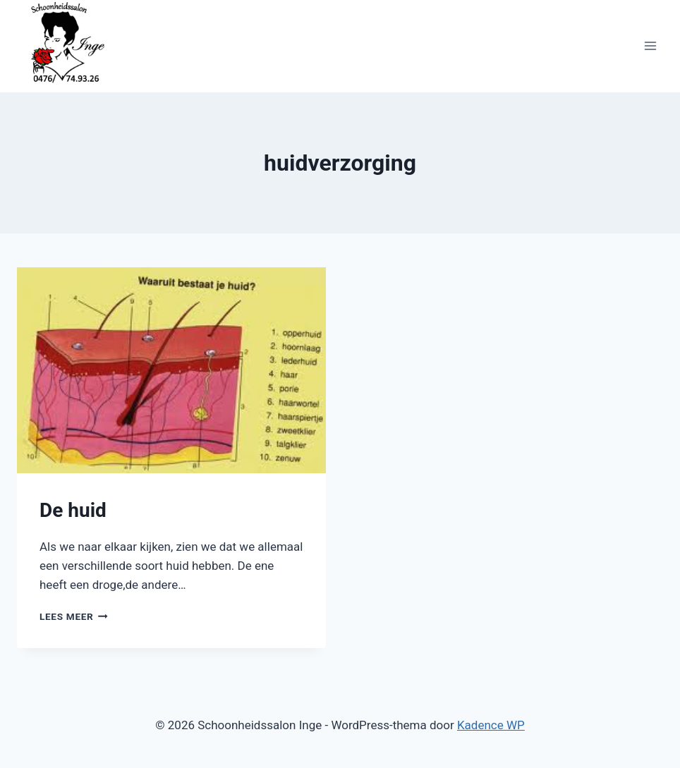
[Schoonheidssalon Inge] (70, 46)
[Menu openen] (650, 46)
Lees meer (74, 616)
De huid (73, 510)
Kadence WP (491, 725)
